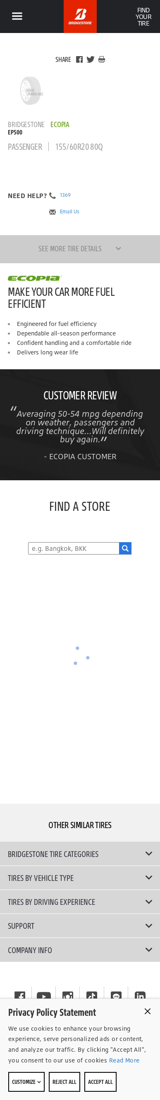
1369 (65, 195)
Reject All (64, 1081)
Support (80, 925)
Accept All (100, 1081)
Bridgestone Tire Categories (80, 853)
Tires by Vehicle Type (80, 877)
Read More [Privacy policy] (123, 1060)
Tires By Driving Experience (80, 901)
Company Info (80, 949)
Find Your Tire (143, 16)
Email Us (69, 212)
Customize (26, 1081)
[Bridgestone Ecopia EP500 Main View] (30, 90)
